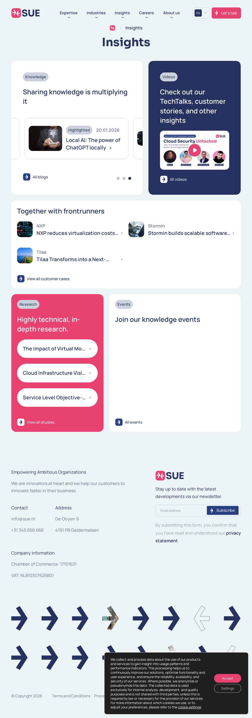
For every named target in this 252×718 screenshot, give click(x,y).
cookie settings (189, 707)
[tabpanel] (64, 138)
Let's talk (229, 13)
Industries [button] (96, 13)
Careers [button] (146, 13)
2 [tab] (124, 178)
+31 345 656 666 (27, 530)
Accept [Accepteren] (227, 678)
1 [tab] (118, 178)
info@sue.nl (23, 519)
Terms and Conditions (71, 696)
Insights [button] (122, 13)
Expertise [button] (69, 13)
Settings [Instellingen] (227, 688)
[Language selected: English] (201, 13)
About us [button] (171, 13)
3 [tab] (129, 178)
